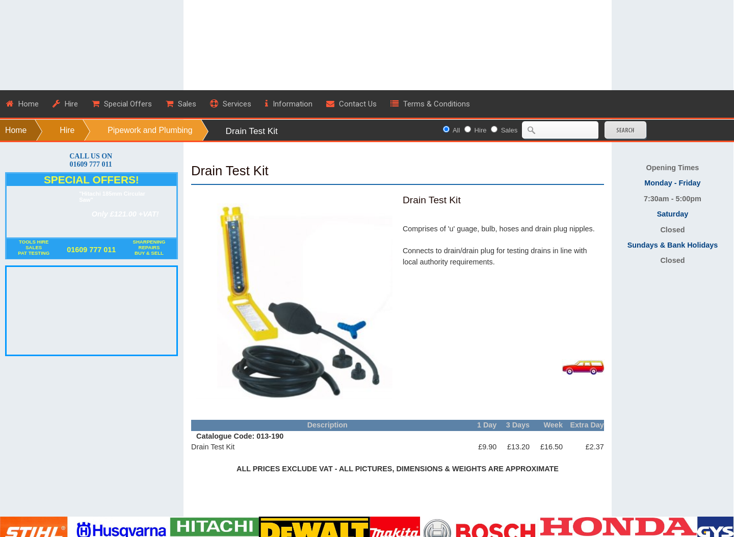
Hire (67, 130)
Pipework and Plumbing (150, 130)
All (456, 130)
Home (16, 130)
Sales (509, 130)
